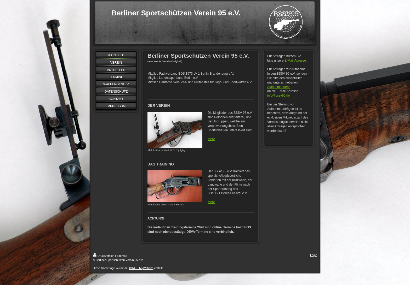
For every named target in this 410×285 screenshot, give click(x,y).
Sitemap (122, 255)
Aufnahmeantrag (279, 87)
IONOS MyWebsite (141, 268)
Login (313, 255)
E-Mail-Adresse (295, 60)
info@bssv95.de (278, 95)
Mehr (211, 139)
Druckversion (103, 255)
